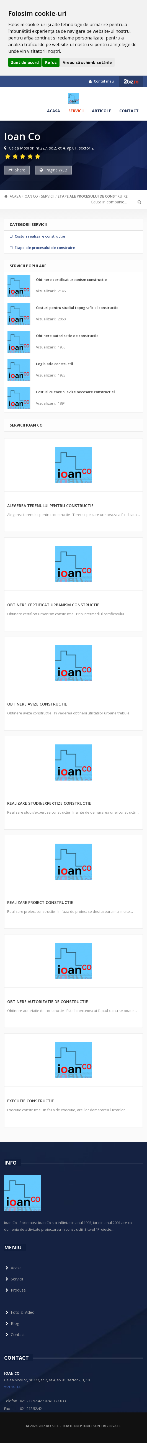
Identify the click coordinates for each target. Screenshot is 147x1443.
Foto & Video (19, 1312)
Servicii (76, 110)
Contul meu (101, 81)
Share (17, 170)
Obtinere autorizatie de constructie (47, 1001)
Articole (101, 110)
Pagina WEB (53, 170)
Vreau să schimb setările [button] (87, 62)
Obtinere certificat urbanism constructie (53, 604)
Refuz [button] (51, 62)
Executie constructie (30, 1100)
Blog (11, 1323)
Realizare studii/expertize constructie (49, 803)
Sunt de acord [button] (25, 62)
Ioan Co (31, 196)
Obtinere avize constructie (37, 704)
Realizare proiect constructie (40, 902)
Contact (129, 110)
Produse (15, 1290)
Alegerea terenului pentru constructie (50, 505)
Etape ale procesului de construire (93, 196)
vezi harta (12, 1387)
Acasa (53, 110)
